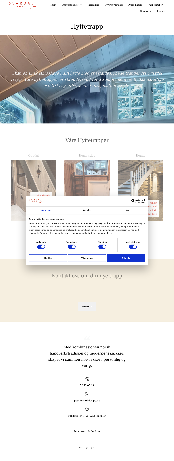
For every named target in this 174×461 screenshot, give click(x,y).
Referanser (93, 4)
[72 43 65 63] (87, 379)
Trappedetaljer (155, 4)
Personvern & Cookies (87, 431)
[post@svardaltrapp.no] (87, 394)
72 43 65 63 (87, 385)
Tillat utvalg (87, 258)
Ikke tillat (48, 258)
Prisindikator (135, 4)
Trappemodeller (72, 4)
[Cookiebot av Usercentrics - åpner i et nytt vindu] (133, 201)
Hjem (53, 4)
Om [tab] (127, 210)
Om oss (146, 11)
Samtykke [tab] (46, 210)
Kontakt (161, 11)
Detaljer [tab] (87, 210)
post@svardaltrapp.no (87, 400)
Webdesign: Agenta (87, 448)
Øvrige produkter (114, 4)
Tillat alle (126, 258)
